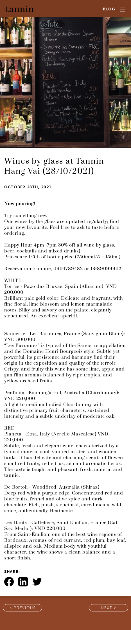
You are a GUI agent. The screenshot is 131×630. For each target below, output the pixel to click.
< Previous (23, 608)
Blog (109, 9)
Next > (109, 608)
